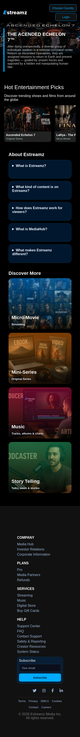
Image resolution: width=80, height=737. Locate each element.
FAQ (20, 631)
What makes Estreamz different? (32, 252)
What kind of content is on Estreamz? (35, 189)
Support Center (28, 626)
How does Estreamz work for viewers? (37, 210)
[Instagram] (42, 691)
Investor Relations (30, 549)
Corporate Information (33, 554)
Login (66, 17)
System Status (28, 651)
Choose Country (63, 8)
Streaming (25, 595)
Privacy (33, 701)
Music (21, 600)
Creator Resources (31, 646)
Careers (46, 707)
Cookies (57, 701)
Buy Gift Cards (28, 610)
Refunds (23, 580)
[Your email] (40, 668)
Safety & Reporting (31, 641)
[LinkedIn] (59, 691)
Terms (22, 701)
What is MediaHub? (31, 229)
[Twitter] (32, 691)
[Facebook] (51, 691)
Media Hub (25, 544)
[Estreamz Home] (15, 12)
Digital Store (26, 605)
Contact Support (29, 636)
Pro (19, 570)
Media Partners (28, 575)
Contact (33, 707)
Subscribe (40, 677)
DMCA (45, 701)
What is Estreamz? (31, 166)
